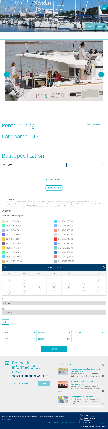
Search (54, 349)
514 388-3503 (83, 423)
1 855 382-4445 (70, 423)
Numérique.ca (101, 423)
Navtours (54, 7)
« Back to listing (54, 188)
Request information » (95, 124)
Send (6, 322)
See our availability (96, 26)
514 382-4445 (58, 423)
